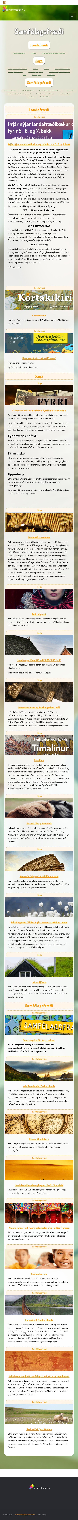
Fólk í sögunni (35, 69)
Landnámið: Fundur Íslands (65, 93)
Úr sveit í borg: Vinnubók (36, 75)
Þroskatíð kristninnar (51, 75)
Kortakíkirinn (33, 53)
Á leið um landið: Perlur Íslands (27, 90)
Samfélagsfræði (39, 82)
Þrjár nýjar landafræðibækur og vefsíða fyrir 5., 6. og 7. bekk (53, 53)
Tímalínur (24, 75)
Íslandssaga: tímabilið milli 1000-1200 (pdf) (62, 69)
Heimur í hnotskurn (70, 90)
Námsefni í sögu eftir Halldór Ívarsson (15, 72)
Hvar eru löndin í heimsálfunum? (19, 53)
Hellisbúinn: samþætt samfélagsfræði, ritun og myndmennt (19, 93)
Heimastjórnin (46, 69)
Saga (39, 61)
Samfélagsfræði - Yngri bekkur (10, 90)
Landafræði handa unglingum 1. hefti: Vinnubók (45, 93)
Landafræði (39, 45)
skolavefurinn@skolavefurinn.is (25, 1514)
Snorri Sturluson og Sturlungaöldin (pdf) (36, 72)
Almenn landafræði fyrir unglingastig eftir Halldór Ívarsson (50, 90)
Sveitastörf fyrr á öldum (44, 96)
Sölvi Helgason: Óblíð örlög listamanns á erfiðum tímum (59, 72)
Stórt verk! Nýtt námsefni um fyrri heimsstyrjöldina (17, 69)
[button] (72, 16)
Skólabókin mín (31, 96)
